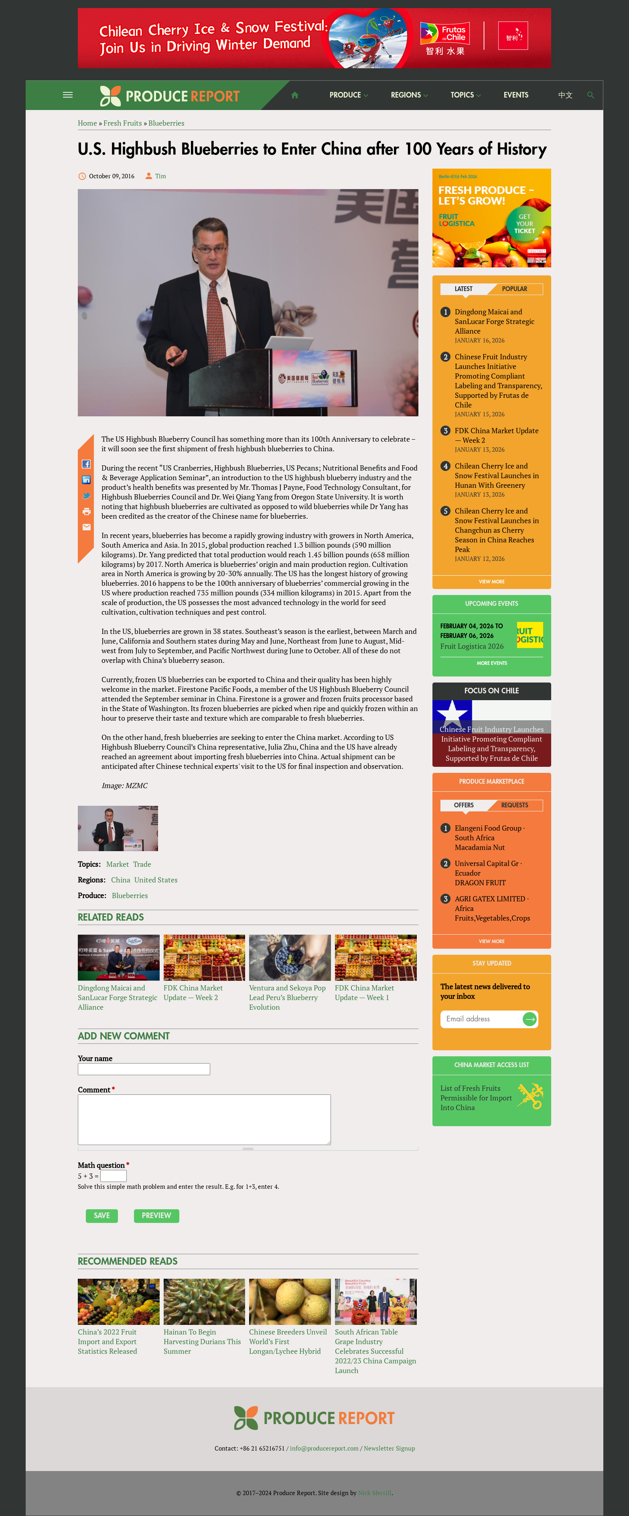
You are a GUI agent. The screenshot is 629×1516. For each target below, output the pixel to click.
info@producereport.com (324, 1448)
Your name (95, 1059)
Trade (142, 864)
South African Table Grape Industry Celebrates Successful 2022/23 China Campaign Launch (375, 1351)
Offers (464, 806)
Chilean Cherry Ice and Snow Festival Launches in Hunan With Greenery (497, 475)
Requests (514, 806)
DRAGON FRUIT (480, 882)
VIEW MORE (492, 581)
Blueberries (130, 895)
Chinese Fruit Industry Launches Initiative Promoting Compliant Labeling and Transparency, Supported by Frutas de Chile (498, 381)
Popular (514, 289)
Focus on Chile (492, 691)
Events (516, 95)
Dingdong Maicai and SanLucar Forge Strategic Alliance (117, 997)
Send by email (86, 527)
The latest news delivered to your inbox (485, 991)
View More (492, 941)
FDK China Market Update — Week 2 (193, 992)
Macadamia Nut (480, 847)
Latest (464, 289)
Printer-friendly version (86, 511)
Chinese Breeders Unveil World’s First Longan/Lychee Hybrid (288, 1341)
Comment (96, 1089)
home (295, 95)
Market (117, 864)
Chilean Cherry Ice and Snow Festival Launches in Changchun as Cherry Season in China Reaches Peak (497, 530)
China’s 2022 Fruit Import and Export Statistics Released (107, 1341)
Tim (160, 176)
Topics (462, 95)
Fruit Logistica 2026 (472, 646)
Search (591, 95)
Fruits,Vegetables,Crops (492, 918)
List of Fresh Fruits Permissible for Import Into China (476, 1097)
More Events (492, 663)
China (120, 879)
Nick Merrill (375, 1493)
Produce (345, 95)
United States (156, 879)
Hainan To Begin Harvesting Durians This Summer (202, 1341)
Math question (103, 1165)
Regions (406, 95)
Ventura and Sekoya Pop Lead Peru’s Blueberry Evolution (287, 997)
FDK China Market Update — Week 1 (364, 992)
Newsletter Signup (389, 1448)
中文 (565, 95)
